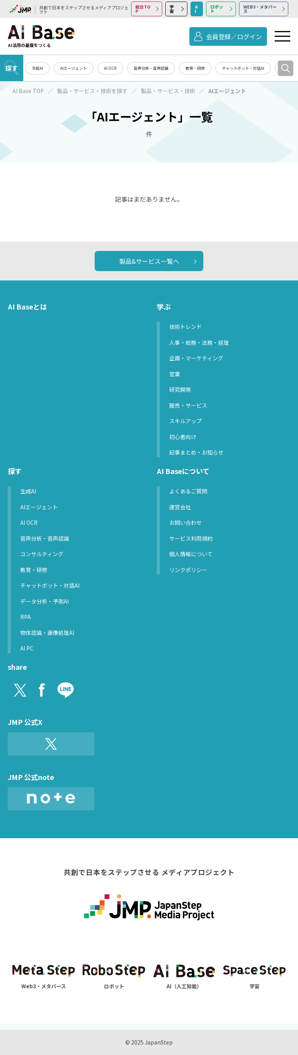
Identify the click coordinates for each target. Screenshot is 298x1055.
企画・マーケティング (196, 358)
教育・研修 (195, 68)
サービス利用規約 (191, 538)
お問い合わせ (185, 522)
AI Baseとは (27, 306)
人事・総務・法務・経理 (199, 342)
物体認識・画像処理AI (47, 632)
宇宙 (172, 8)
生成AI (37, 68)
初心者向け (182, 437)
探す (11, 68)
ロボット (216, 8)
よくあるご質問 (188, 491)
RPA (25, 617)
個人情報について (191, 554)
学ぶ (164, 306)
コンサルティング (41, 554)
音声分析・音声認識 (150, 68)
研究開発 (180, 389)
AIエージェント (73, 68)
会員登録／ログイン (234, 36)
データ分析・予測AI (44, 601)
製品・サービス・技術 (168, 91)
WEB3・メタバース (260, 8)
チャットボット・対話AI (243, 68)
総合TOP (143, 8)
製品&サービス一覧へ (149, 261)
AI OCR (110, 68)
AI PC (26, 648)
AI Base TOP (28, 91)
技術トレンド (185, 326)
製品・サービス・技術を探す (92, 91)
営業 (174, 374)
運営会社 (180, 507)
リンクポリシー (188, 570)
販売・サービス (188, 405)
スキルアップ (185, 421)
